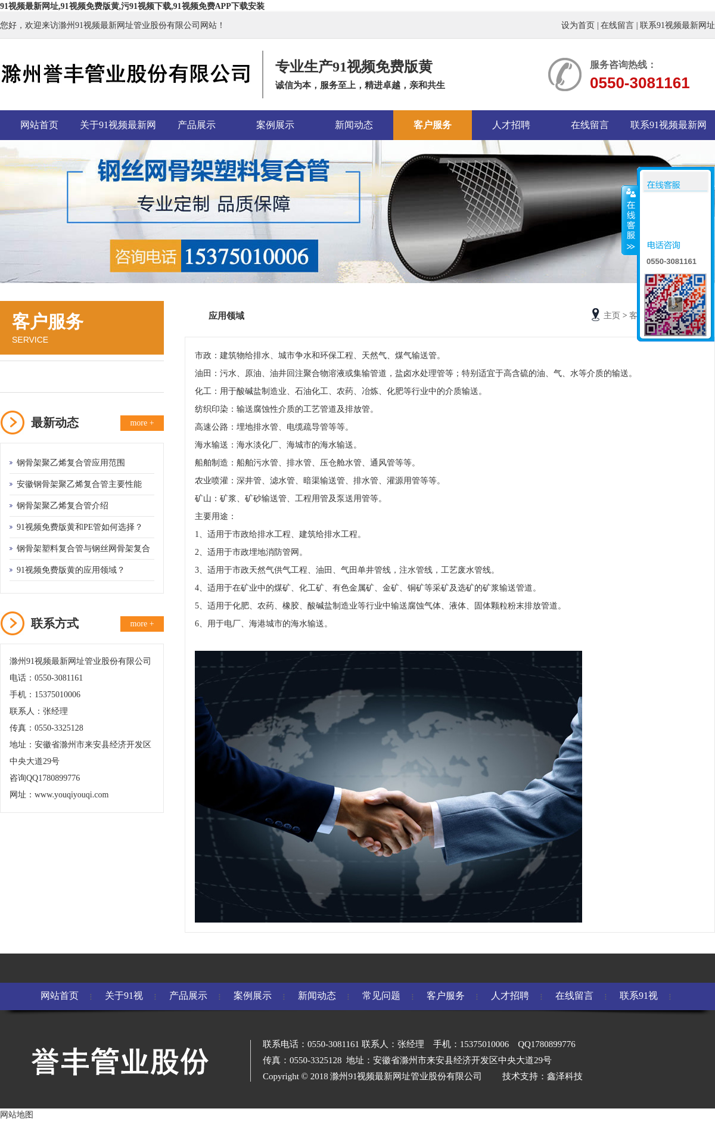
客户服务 (433, 125)
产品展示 (197, 125)
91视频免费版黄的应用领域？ (71, 570)
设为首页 (578, 25)
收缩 (629, 220)
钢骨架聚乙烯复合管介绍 (62, 505)
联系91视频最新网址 (677, 25)
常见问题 (381, 995)
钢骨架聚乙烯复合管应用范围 (71, 462)
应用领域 (34, 376)
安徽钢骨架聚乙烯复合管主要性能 (79, 484)
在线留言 (617, 25)
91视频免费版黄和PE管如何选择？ (80, 527)
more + (142, 422)
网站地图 (16, 1114)
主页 (612, 315)
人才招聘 (511, 125)
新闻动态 (354, 125)
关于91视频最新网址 (118, 130)
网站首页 (39, 125)
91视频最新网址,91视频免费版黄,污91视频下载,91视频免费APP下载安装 (132, 6)
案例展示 (275, 125)
